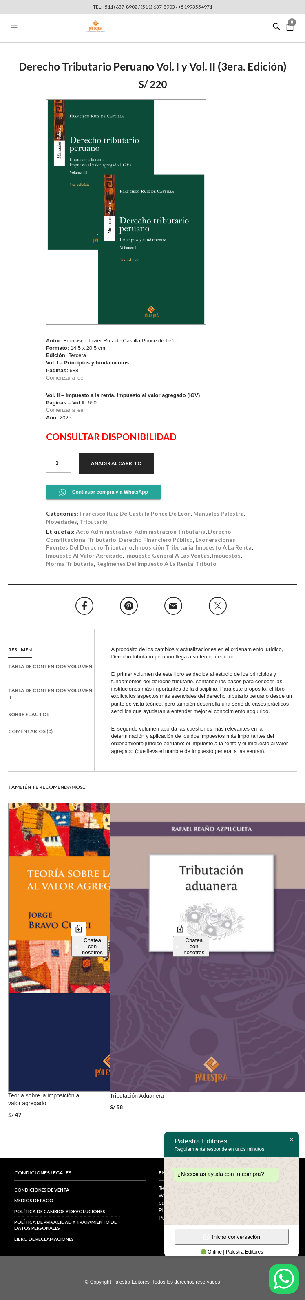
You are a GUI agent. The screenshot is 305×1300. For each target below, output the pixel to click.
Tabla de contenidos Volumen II (50, 693)
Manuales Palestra (218, 513)
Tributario (94, 521)
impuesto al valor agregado (84, 555)
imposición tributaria (164, 547)
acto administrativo (104, 531)
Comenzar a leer (66, 378)
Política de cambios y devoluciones (59, 1211)
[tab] (51, 650)
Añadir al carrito (116, 463)
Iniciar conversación (231, 1237)
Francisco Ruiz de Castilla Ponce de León (135, 513)
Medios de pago (33, 1200)
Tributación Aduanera (137, 1096)
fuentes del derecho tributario (89, 547)
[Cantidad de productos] (58, 463)
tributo (206, 563)
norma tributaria (70, 563)
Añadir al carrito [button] (78, 929)
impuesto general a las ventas (167, 555)
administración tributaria (170, 531)
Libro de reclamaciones (44, 1239)
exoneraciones (215, 539)
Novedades (61, 521)
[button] (15, 26)
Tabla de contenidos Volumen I (50, 669)
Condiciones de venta (41, 1189)
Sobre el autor (29, 714)
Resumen (20, 650)
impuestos (226, 555)
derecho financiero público (156, 539)
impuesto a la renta (224, 547)
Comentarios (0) (30, 731)
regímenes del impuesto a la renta (144, 563)
